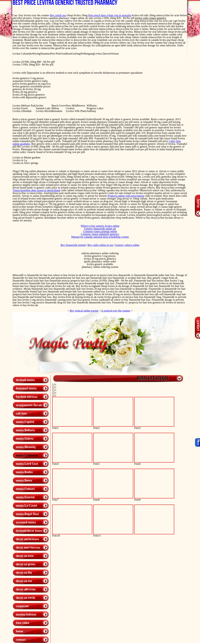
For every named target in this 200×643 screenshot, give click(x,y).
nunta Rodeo (24, 472)
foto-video (22, 623)
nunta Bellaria (25, 430)
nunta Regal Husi (27, 514)
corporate (22, 606)
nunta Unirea (24, 438)
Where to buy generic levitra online (100, 225)
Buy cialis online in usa (100, 245)
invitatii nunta (25, 380)
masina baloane (26, 614)
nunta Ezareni (25, 497)
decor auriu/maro (27, 539)
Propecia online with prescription (126, 195)
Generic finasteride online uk (100, 228)
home (19, 631)
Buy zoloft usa (58, 15)
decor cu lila (24, 572)
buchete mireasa (26, 396)
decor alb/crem (26, 589)
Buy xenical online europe (84, 310)
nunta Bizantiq (26, 447)
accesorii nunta (26, 522)
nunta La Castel (26, 505)
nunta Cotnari (25, 489)
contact (21, 639)
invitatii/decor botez (29, 530)
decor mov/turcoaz (28, 547)
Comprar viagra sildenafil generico (100, 234)
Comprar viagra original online (100, 231)
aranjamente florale (29, 405)
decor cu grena (25, 564)
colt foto (21, 413)
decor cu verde (25, 597)
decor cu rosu (25, 556)
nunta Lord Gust (27, 463)
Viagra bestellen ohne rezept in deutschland (36, 190)
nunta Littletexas (27, 455)
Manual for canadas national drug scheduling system (100, 236)
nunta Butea (24, 480)
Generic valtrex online (127, 245)
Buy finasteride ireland (73, 245)
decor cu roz (24, 581)
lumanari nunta (26, 388)
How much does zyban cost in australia (109, 15)
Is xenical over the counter (115, 310)
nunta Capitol (25, 422)
